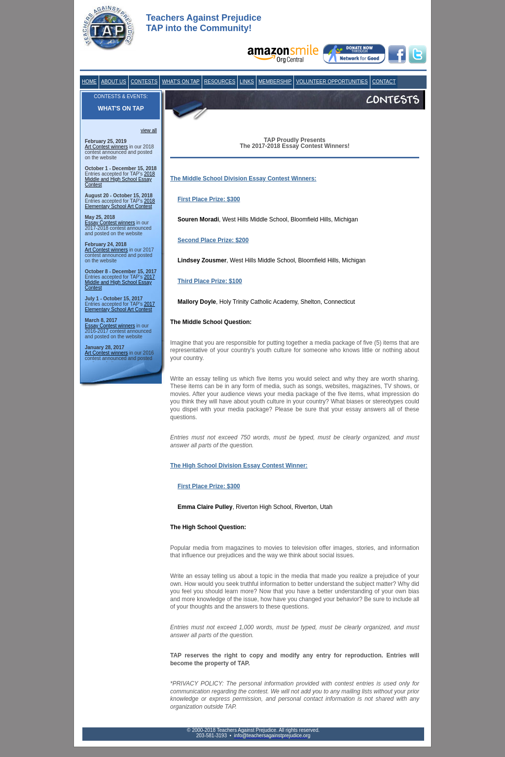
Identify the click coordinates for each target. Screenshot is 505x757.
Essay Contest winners (110, 222)
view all (149, 130)
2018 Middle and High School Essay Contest (120, 179)
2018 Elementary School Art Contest (120, 203)
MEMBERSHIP (274, 81)
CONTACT (384, 81)
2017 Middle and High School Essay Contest (120, 282)
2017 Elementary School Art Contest (120, 306)
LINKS (247, 81)
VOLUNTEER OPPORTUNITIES (331, 81)
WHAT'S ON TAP (180, 81)
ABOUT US (113, 81)
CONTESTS (144, 81)
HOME (89, 81)
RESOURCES (219, 81)
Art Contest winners (106, 146)
